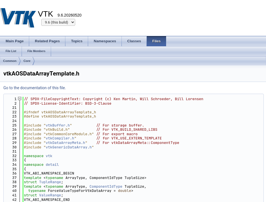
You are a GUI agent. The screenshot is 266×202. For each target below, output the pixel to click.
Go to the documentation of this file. (34, 88)
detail (52, 164)
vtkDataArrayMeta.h (65, 142)
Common (10, 61)
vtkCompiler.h (60, 138)
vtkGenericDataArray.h (69, 147)
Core (27, 61)
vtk (49, 155)
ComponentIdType (106, 186)
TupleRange (50, 182)
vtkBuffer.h (58, 125)
